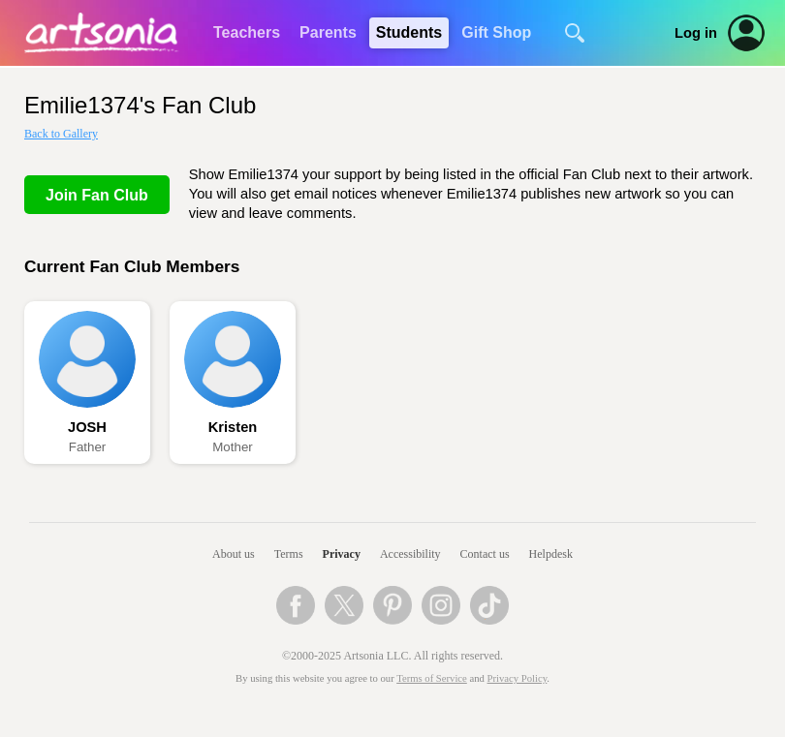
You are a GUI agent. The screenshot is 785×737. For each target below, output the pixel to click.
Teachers (246, 32)
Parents (328, 32)
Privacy (342, 554)
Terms (288, 554)
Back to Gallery (61, 133)
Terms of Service (431, 678)
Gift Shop (496, 32)
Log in (696, 33)
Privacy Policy (517, 678)
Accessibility (410, 554)
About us (233, 554)
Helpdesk (551, 554)
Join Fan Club (97, 195)
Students (409, 32)
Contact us (485, 554)
